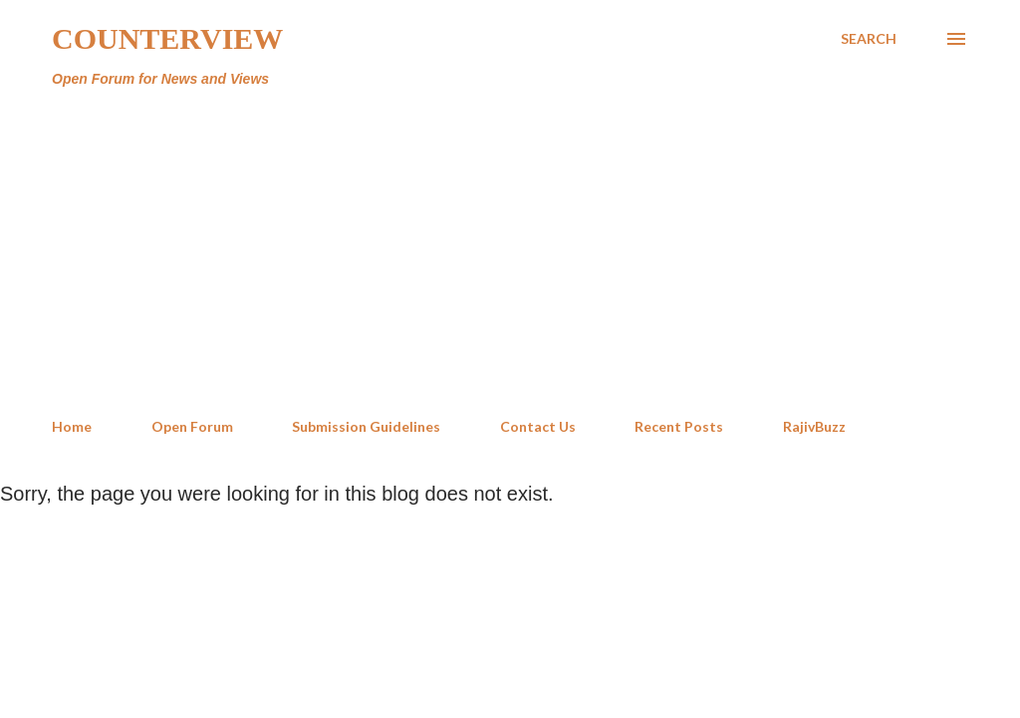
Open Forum (192, 426)
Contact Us (538, 426)
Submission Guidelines (366, 426)
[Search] (868, 39)
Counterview (167, 38)
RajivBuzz (814, 426)
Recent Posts (679, 426)
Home (72, 426)
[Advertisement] (510, 253)
